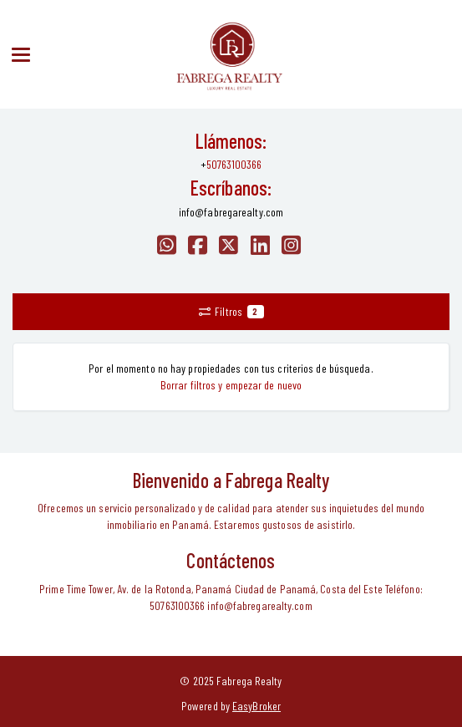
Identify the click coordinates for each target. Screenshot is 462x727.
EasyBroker (256, 706)
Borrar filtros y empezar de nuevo (231, 385)
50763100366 (233, 164)
